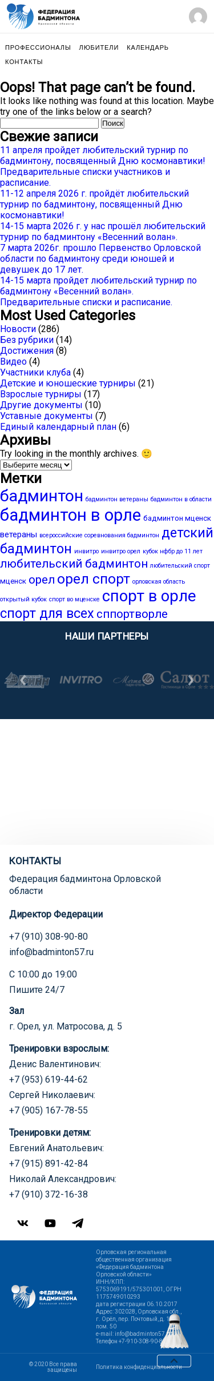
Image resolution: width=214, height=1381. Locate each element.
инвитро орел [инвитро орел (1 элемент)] (120, 551)
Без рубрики (27, 339)
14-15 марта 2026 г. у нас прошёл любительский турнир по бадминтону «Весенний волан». (102, 231)
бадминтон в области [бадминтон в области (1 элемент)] (181, 499)
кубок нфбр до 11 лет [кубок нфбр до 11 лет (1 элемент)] (173, 551)
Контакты (24, 62)
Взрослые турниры (41, 394)
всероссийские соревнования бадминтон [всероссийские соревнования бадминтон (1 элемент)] (99, 535)
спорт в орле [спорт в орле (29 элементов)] (149, 596)
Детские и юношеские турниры (68, 383)
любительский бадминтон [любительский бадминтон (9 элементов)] (74, 563)
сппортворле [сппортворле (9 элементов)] (132, 614)
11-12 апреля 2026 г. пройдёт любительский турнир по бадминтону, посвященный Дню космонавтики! (94, 204)
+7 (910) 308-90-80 (48, 936)
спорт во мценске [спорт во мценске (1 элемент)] (74, 599)
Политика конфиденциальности (139, 1367)
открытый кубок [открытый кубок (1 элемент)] (23, 599)
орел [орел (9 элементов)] (42, 579)
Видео (13, 361)
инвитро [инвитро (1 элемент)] (86, 551)
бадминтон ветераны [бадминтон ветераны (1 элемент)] (117, 499)
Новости (18, 329)
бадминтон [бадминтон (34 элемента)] (41, 495)
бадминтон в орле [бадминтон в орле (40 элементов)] (70, 515)
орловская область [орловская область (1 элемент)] (158, 581)
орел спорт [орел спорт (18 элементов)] (93, 578)
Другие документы (41, 405)
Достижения (27, 350)
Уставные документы (46, 415)
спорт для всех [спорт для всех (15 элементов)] (47, 613)
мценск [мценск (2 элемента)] (13, 581)
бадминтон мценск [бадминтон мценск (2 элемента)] (177, 518)
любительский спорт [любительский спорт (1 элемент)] (180, 565)
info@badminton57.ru (51, 952)
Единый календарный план (58, 426)
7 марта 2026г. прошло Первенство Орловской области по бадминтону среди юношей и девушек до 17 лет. (100, 258)
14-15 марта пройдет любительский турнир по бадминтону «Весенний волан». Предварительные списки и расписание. (98, 291)
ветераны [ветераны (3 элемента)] (18, 534)
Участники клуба (35, 372)
